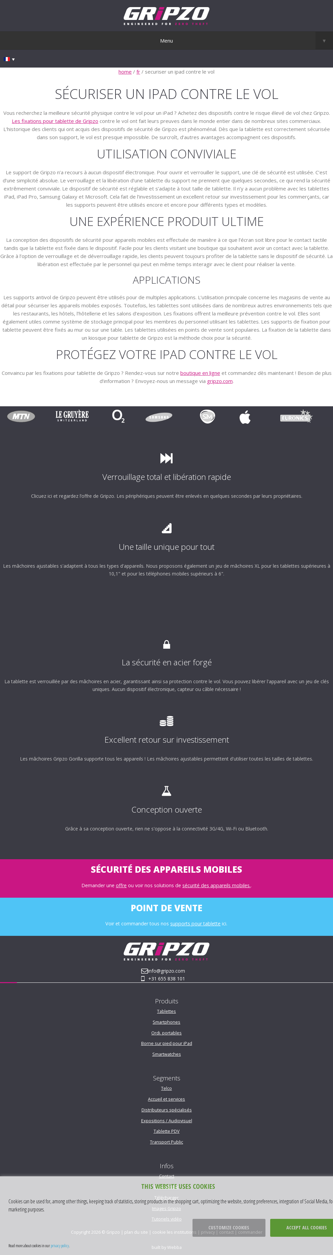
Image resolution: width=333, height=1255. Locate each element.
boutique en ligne (200, 372)
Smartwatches (166, 1054)
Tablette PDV (167, 1131)
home (125, 71)
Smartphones (166, 1022)
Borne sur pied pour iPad (166, 1043)
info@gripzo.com (166, 971)
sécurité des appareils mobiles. (216, 885)
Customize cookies (228, 1227)
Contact (166, 1176)
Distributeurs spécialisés (167, 1110)
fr (138, 71)
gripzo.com (220, 381)
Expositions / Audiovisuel (166, 1121)
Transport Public (166, 1142)
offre (121, 885)
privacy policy (60, 1246)
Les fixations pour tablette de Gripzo (55, 121)
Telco (166, 1088)
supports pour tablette (195, 923)
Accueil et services (166, 1099)
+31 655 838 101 (166, 978)
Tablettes (166, 1011)
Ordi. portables (166, 1033)
